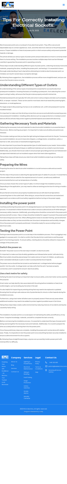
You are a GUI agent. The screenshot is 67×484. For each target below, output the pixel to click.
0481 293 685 (53, 363)
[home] (9, 5)
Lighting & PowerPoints (28, 363)
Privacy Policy (37, 363)
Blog (12, 365)
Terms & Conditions (39, 368)
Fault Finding (28, 377)
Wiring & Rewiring (26, 373)
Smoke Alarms (26, 392)
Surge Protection (27, 382)
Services (14, 368)
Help (36, 372)
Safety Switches (27, 387)
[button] (63, 4)
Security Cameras (27, 397)
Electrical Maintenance (28, 368)
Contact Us (15, 372)
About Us (14, 362)
